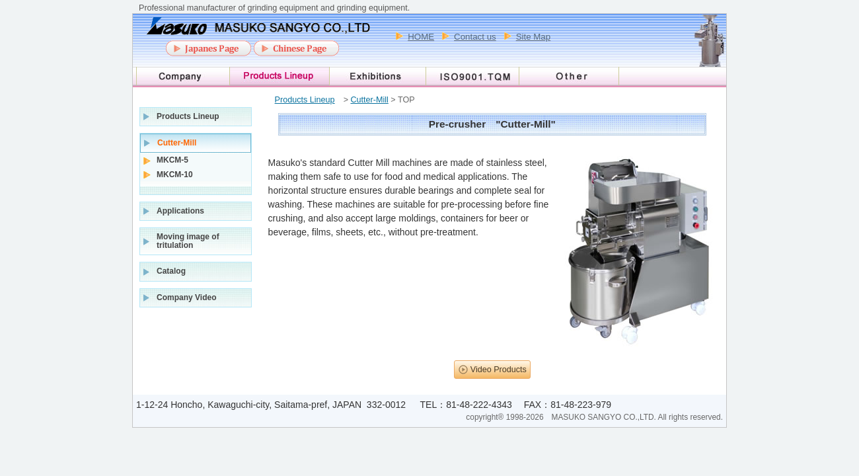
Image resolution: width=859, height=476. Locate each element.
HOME (421, 37)
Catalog (171, 271)
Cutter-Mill (369, 99)
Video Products (498, 369)
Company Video (186, 297)
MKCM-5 (172, 160)
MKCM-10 (175, 174)
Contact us (475, 37)
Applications (180, 211)
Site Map (533, 37)
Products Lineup (305, 99)
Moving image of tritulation (188, 241)
